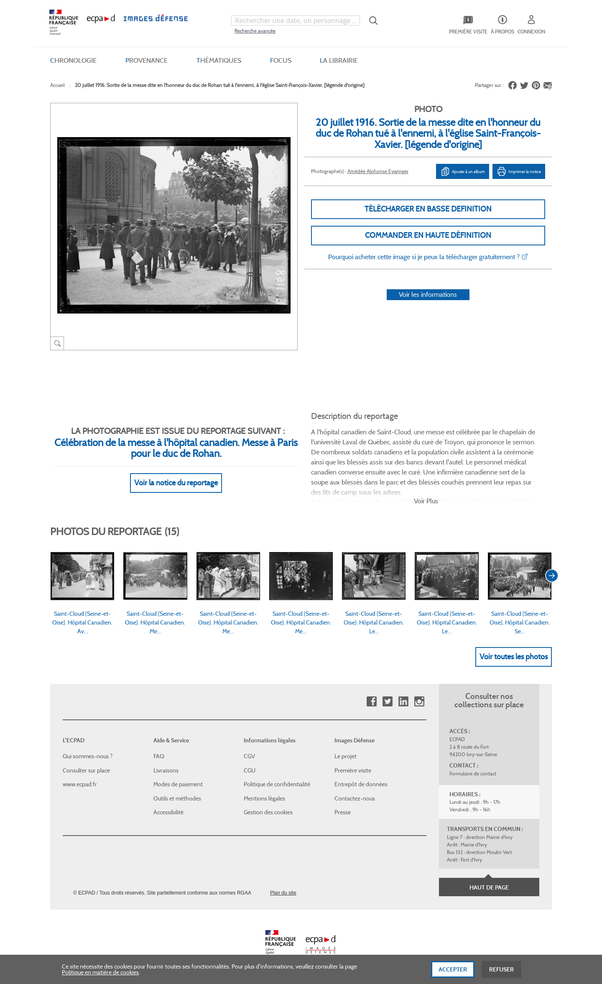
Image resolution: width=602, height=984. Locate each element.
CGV (249, 756)
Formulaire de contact (472, 773)
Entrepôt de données (361, 784)
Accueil (57, 85)
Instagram (419, 701)
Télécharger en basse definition (428, 209)
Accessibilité (168, 812)
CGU (249, 770)
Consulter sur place (86, 770)
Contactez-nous (354, 798)
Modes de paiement (178, 784)
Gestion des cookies (268, 812)
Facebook (371, 701)
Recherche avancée (255, 31)
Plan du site (283, 893)
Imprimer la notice (519, 171)
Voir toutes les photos (514, 656)
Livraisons (166, 770)
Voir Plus (426, 501)
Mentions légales (264, 798)
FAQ (158, 756)
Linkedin (403, 701)
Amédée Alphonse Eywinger (377, 171)
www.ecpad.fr (80, 784)
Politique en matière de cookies (100, 977)
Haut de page (489, 887)
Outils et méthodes (177, 798)
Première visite (352, 770)
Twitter (387, 701)
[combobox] (295, 20)
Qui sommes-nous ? (87, 756)
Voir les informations (428, 294)
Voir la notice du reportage (176, 482)
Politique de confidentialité (277, 784)
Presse (342, 812)
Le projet (345, 756)
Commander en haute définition (428, 235)
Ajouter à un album (462, 171)
